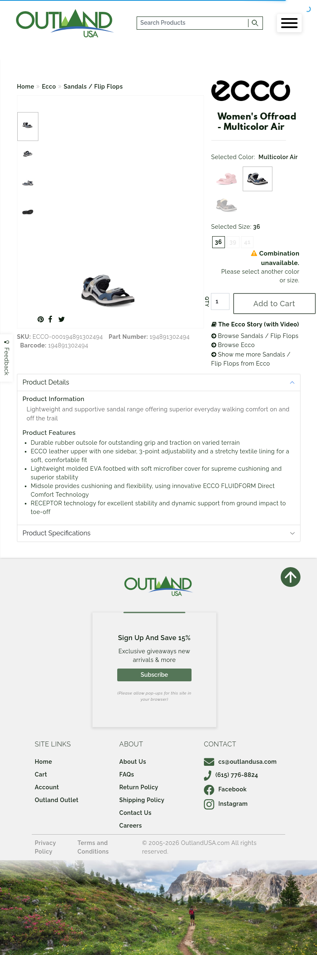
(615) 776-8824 (231, 775)
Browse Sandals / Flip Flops (255, 336)
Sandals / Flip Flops (93, 86)
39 (233, 242)
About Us (132, 761)
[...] (192, 23)
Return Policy (138, 787)
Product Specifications (57, 533)
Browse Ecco (233, 345)
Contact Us (135, 813)
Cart (41, 774)
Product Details (46, 382)
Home (25, 86)
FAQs (126, 774)
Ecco (49, 86)
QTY (206, 301)
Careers (130, 825)
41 (247, 242)
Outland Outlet (56, 800)
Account (47, 787)
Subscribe (154, 674)
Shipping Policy (141, 800)
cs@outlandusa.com (240, 761)
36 (218, 242)
